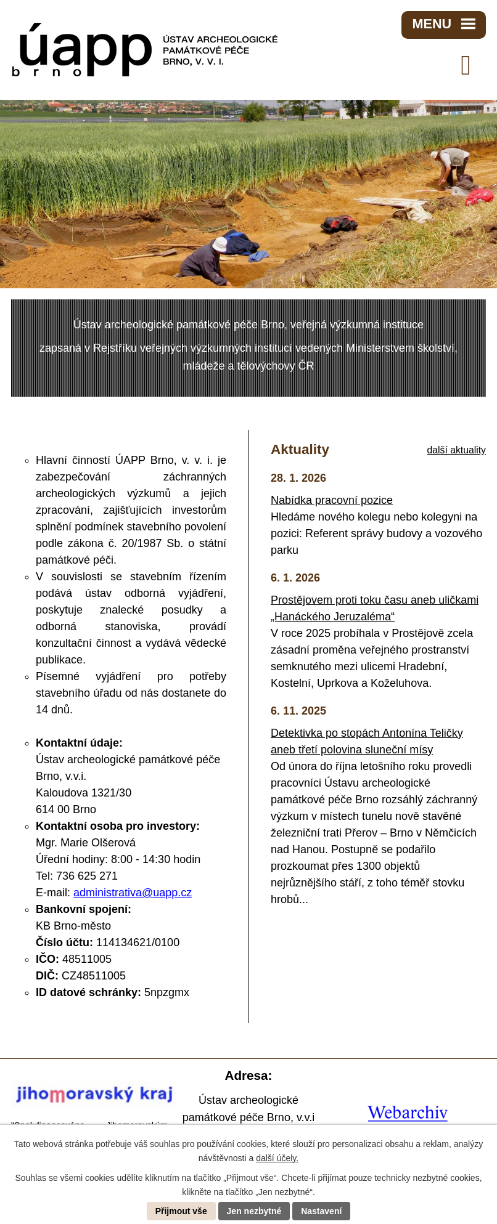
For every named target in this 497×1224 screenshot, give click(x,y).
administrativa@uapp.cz (132, 892)
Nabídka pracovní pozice (332, 500)
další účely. (277, 1158)
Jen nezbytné (254, 1211)
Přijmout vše (181, 1211)
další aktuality (456, 450)
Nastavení (321, 1211)
